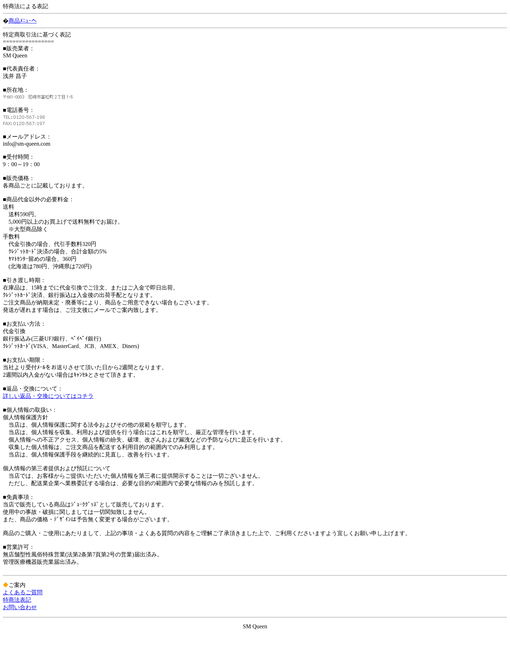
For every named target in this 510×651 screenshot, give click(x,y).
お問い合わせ (20, 607)
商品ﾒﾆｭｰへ (22, 21)
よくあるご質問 (22, 592)
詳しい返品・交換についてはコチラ (48, 396)
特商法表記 (17, 600)
